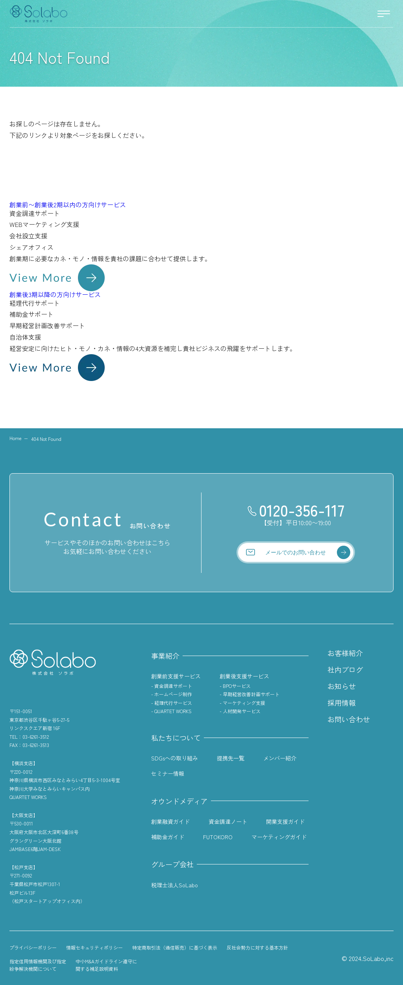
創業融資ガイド (170, 821)
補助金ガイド (167, 837)
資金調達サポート (173, 685)
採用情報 (341, 702)
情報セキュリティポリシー (94, 947)
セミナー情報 (167, 773)
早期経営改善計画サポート (251, 694)
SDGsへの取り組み (174, 758)
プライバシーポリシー (33, 947)
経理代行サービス (173, 702)
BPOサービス (237, 685)
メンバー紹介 (279, 758)
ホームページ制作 (173, 694)
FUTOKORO (218, 837)
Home (15, 438)
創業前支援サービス (176, 676)
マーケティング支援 (244, 702)
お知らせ (341, 686)
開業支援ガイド (285, 821)
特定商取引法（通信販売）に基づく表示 (174, 947)
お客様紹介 (345, 653)
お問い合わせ (348, 719)
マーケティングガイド (279, 837)
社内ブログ (345, 669)
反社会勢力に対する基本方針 (257, 947)
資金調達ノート (228, 821)
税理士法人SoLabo (174, 885)
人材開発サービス (242, 711)
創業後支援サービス (244, 676)
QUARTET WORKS (173, 711)
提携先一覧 (230, 758)
